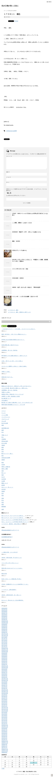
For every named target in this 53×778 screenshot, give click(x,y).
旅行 (3, 455)
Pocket (16, 21)
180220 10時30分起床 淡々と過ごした (11, 595)
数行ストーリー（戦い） (7, 453)
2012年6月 (4, 699)
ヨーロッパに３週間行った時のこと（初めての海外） (14, 366)
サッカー (4, 413)
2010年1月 (4, 739)
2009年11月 (5, 743)
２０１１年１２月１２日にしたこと (10, 563)
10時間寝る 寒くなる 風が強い (10, 350)
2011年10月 (5, 710)
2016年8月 (4, 654)
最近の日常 (4, 573)
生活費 (3, 481)
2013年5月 (4, 694)
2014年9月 (4, 682)
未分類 (3, 464)
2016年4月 (4, 659)
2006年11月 (5, 749)
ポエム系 (4, 421)
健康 (3, 430)
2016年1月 (4, 664)
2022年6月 (4, 614)
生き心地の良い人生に (10, 6)
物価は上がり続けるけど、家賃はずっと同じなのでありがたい (16, 386)
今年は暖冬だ (5, 400)
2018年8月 (4, 624)
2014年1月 (4, 688)
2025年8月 (4, 608)
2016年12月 (5, 648)
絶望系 (3, 485)
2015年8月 (4, 670)
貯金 (3, 500)
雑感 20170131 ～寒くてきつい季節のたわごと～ (14, 334)
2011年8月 (4, 714)
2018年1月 (4, 632)
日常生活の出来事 (11, 131)
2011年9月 (4, 712)
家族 (3, 447)
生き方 (3, 477)
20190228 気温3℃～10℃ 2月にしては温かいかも (26, 232)
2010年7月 (4, 730)
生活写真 (4, 479)
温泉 (3, 470)
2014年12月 (5, 678)
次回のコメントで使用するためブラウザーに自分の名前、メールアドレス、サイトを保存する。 (26, 189)
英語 (3, 495)
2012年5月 (4, 701)
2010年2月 (4, 738)
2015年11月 (5, 666)
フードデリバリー (6, 417)
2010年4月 (4, 735)
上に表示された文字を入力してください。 (16, 195)
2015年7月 (4, 672)
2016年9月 (4, 653)
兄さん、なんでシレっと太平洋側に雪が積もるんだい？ (15, 519)
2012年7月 (4, 698)
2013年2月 (4, 696)
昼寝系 (3, 459)
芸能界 (3, 491)
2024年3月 (4, 610)
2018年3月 (4, 629)
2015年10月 (5, 667)
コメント (9, 156)
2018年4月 (4, 627)
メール (8, 177)
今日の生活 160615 (18, 278)
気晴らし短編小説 (6, 466)
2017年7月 (4, 638)
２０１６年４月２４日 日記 (20, 269)
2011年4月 (4, 719)
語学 (3, 493)
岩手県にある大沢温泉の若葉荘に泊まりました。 (13, 339)
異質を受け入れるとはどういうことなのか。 (12, 568)
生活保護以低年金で (7, 537)
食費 (3, 509)
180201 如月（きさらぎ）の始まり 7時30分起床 (26, 287)
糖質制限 (4, 506)
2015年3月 (4, 675)
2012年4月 (4, 702)
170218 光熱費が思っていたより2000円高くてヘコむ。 (15, 584)
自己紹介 (4, 489)
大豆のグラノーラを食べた (19, 250)
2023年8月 (4, 611)
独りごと (4, 472)
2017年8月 (4, 637)
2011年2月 (4, 722)
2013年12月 (5, 690)
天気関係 (4, 439)
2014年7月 (4, 685)
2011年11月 (5, 709)
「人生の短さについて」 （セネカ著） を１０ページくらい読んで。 (19, 329)
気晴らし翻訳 (5, 468)
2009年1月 (4, 746)
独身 (3, 475)
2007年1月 (4, 747)
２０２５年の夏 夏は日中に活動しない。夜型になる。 (15, 388)
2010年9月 (4, 728)
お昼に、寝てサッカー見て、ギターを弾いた (12, 361)
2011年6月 (4, 715)
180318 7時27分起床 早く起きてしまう (12, 557)
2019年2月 (4, 619)
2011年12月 (5, 707)
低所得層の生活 (5, 428)
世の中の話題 (5, 423)
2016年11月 (5, 650)
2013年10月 (5, 693)
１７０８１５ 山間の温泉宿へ (9, 589)
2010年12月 (5, 725)
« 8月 (3, 768)
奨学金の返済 (5, 441)
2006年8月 (4, 752)
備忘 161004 (16, 241)
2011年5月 (4, 717)
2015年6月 (4, 674)
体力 (3, 432)
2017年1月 (4, 646)
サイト (7, 182)
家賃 (3, 449)
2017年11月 (5, 635)
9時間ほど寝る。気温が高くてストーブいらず (12, 394)
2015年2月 (4, 677)
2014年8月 (4, 683)
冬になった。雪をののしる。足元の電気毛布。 (13, 600)
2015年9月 (4, 669)
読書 (3, 498)
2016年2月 (4, 662)
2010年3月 (4, 736)
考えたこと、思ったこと (7, 487)
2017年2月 (4, 645)
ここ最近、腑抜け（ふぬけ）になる (22, 222)
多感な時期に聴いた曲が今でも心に (10, 345)
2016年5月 (4, 658)
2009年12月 (5, 741)
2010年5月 (4, 733)
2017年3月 (4, 643)
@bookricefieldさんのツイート (10, 530)
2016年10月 (5, 651)
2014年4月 (4, 686)
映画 (3, 462)
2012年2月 (4, 704)
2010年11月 (5, 727)
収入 (3, 437)
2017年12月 (5, 634)
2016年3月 (4, 661)
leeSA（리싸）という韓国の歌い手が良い (11, 579)
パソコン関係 (5, 415)
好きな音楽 (4, 443)
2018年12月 (5, 621)
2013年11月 (5, 691)
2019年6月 (4, 616)
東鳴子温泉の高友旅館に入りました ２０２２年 (13, 404)
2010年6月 (4, 731)
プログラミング (5, 419)
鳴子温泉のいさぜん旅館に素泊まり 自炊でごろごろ (14, 355)
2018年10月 (5, 622)
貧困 (3, 425)
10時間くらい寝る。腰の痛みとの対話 (11, 396)
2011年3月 (4, 720)
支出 (3, 451)
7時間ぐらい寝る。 (6, 371)
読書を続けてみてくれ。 (7, 377)
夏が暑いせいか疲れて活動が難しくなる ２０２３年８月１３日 (17, 402)
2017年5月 (4, 640)
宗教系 (3, 445)
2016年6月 (4, 656)
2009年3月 (4, 744)
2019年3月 (4, 618)
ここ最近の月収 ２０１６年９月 (10, 552)
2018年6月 (4, 626)
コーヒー (4, 410)
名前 (8, 172)
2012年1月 (4, 706)
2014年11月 (5, 680)
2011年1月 (4, 723)
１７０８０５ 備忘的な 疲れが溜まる (11, 523)
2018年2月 (4, 630)
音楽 (3, 502)
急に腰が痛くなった (6, 398)
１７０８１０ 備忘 (13, 310)
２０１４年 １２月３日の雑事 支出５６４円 (25, 296)
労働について (5, 435)
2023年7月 (4, 613)
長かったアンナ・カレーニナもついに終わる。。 (13, 515)
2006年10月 (5, 751)
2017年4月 (4, 642)
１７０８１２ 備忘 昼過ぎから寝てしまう (19, 312)
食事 (3, 504)
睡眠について (5, 483)
